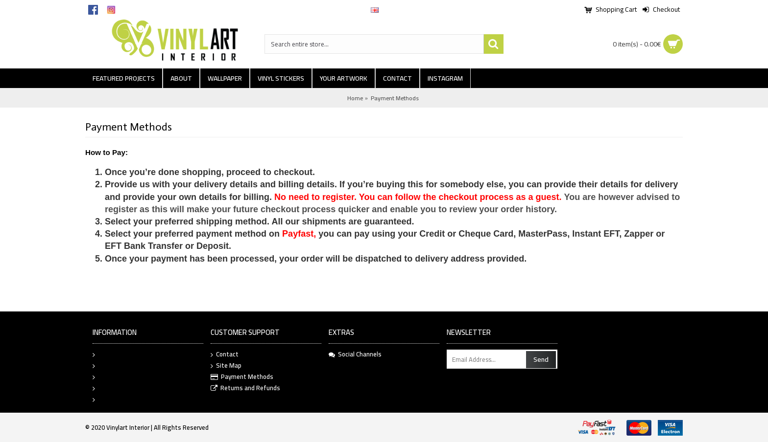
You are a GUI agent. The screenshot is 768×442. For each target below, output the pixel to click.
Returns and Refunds (245, 388)
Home (355, 98)
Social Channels (355, 354)
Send (541, 359)
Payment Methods (395, 98)
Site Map (226, 366)
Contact (225, 355)
